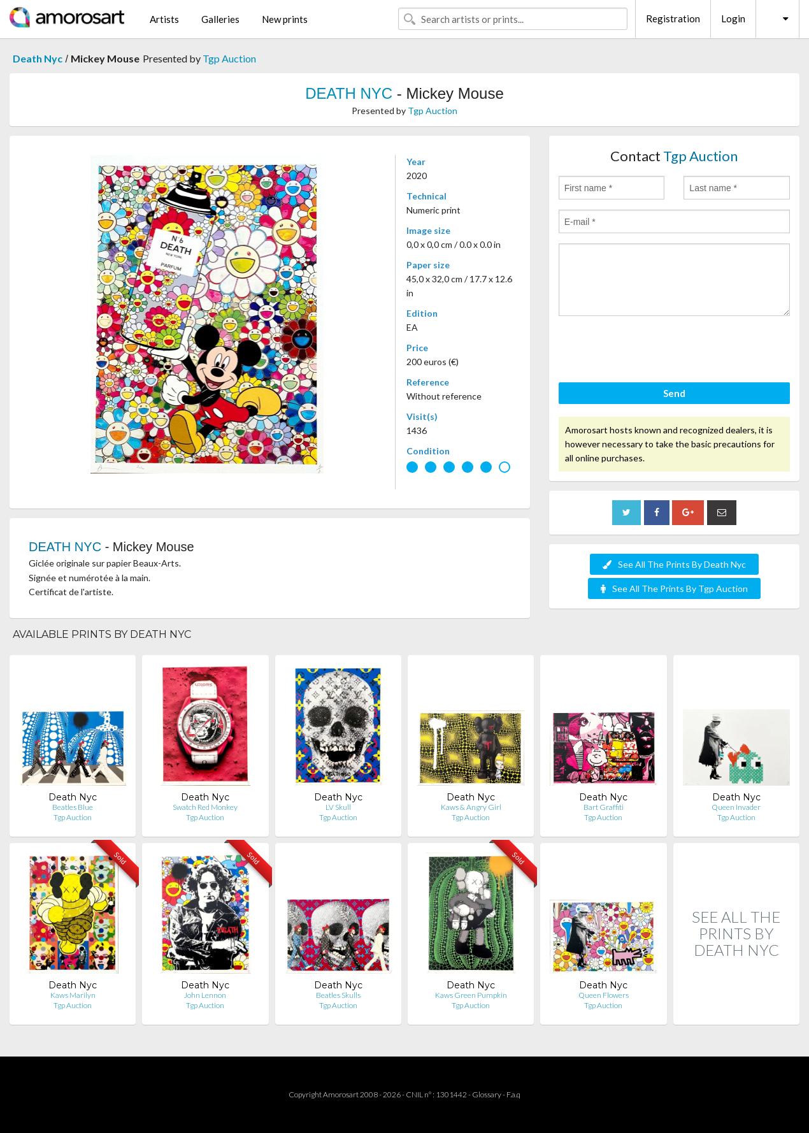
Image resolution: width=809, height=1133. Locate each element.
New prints (285, 19)
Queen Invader (736, 807)
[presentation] (655, 351)
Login (733, 18)
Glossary (486, 1094)
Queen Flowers (603, 995)
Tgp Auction (229, 58)
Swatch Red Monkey (205, 807)
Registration (673, 18)
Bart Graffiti (603, 807)
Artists (164, 19)
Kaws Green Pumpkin (471, 995)
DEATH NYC (348, 93)
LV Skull (338, 807)
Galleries (220, 19)
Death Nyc (37, 58)
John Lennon (205, 995)
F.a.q (513, 1094)
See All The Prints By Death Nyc (674, 564)
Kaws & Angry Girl (471, 807)
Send (674, 393)
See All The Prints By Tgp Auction (674, 588)
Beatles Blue (72, 807)
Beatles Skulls (338, 995)
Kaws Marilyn (73, 995)
